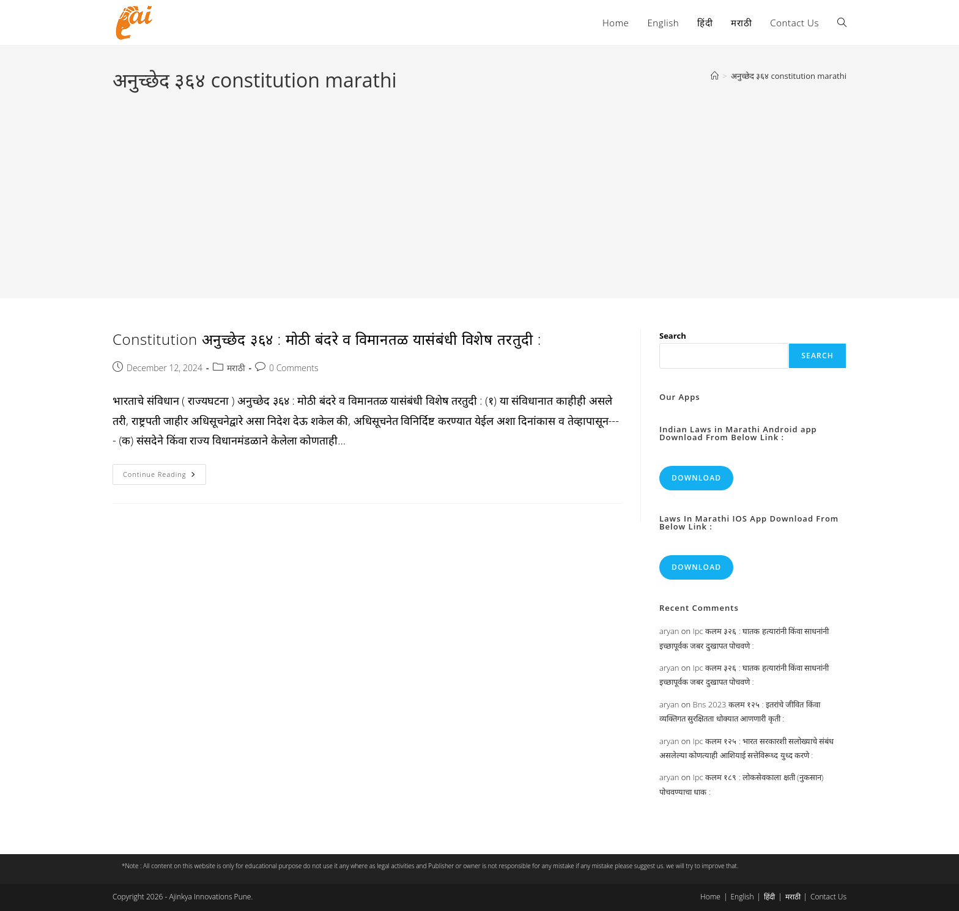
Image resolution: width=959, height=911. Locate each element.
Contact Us (828, 896)
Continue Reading (164, 476)
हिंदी (769, 896)
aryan (669, 630)
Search (672, 335)
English (742, 896)
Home (710, 896)
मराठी (236, 368)
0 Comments (293, 368)
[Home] (715, 75)
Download (696, 478)
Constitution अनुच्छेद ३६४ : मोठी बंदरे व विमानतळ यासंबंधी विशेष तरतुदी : (327, 339)
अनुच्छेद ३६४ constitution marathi (788, 75)
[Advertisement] (479, 185)
